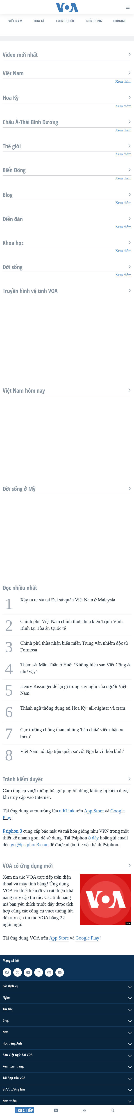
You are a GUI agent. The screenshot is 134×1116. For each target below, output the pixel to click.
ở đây (93, 838)
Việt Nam (15, 20)
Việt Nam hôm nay (67, 390)
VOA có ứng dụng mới (67, 866)
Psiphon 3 (12, 831)
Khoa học (67, 243)
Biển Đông (94, 20)
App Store (94, 811)
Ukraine (119, 20)
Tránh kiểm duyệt (67, 779)
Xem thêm (123, 81)
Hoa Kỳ (39, 20)
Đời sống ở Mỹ (67, 489)
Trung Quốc (65, 20)
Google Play (87, 938)
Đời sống (67, 267)
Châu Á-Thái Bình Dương (67, 122)
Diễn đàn (67, 219)
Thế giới (67, 146)
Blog (67, 195)
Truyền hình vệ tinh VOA (67, 291)
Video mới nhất (67, 55)
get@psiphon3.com (29, 844)
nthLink (67, 811)
